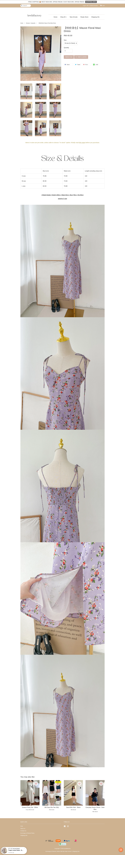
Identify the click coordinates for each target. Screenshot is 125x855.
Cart (103, 5)
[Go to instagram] (121, 850)
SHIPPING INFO (91, 2)
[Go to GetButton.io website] (121, 853)
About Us (22, 828)
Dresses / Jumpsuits (30, 23)
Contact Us (23, 830)
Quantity (66, 47)
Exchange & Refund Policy (27, 833)
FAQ (21, 826)
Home (55, 17)
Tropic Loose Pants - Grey (16, 850)
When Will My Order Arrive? (64, 851)
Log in (84, 5)
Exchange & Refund (51, 851)
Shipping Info (95, 17)
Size (65, 40)
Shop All (63, 17)
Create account (93, 5)
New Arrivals (74, 17)
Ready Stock (84, 17)
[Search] (25, 5)
